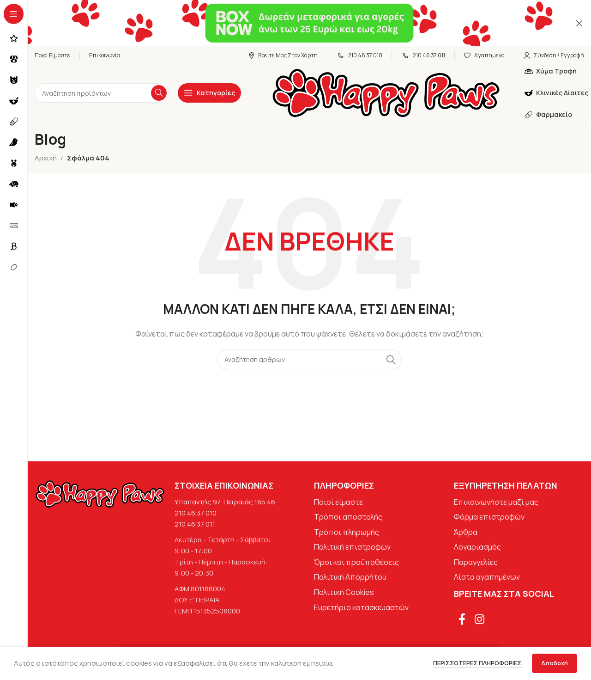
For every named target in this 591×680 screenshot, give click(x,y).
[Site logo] (386, 92)
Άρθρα (465, 532)
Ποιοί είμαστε (338, 502)
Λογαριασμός (477, 547)
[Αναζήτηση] (102, 93)
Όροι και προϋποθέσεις (356, 562)
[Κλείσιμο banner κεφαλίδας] (579, 23)
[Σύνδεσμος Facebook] (462, 619)
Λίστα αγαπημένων (487, 577)
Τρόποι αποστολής (348, 517)
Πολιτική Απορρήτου (350, 577)
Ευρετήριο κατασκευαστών (361, 607)
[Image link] (100, 493)
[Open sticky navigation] (209, 93)
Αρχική (46, 158)
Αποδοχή (554, 663)
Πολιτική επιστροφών (352, 547)
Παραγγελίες (476, 562)
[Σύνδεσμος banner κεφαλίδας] (295, 23)
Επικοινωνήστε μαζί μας (496, 502)
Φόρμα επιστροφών (489, 517)
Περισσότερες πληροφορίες (478, 663)
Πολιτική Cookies (344, 592)
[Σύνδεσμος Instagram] (479, 619)
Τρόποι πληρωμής (346, 532)
